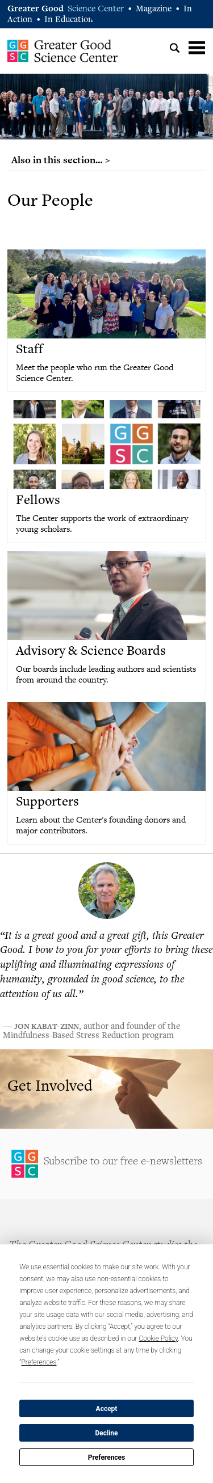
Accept (107, 1409)
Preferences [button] (39, 1362)
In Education (68, 20)
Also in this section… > (60, 160)
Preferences (107, 1457)
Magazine (154, 9)
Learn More (106, 1089)
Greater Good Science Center (62, 50)
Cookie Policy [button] (158, 1338)
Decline (106, 1433)
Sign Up (106, 1164)
